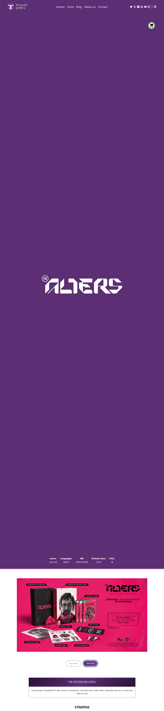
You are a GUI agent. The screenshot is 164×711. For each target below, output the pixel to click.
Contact (103, 7)
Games (60, 7)
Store (70, 7)
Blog (79, 7)
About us (90, 7)
